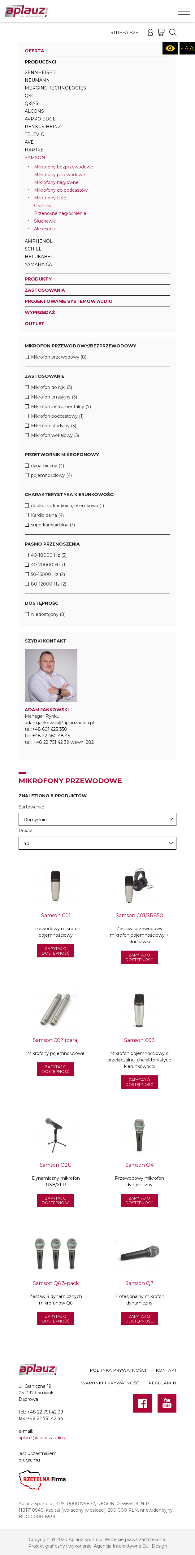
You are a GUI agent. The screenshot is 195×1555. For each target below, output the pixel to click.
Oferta (34, 51)
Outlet (35, 323)
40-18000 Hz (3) (49, 555)
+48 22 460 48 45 (51, 735)
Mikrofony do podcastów (61, 190)
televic (34, 134)
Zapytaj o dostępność (56, 951)
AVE (29, 142)
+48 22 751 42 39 (45, 1412)
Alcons (34, 111)
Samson (35, 157)
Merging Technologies (55, 88)
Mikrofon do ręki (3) (51, 387)
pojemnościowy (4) (51, 475)
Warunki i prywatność (110, 1382)
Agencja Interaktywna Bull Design (130, 1546)
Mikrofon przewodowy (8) (58, 357)
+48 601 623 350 (49, 729)
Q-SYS (31, 103)
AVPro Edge (40, 119)
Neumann (37, 80)
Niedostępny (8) (48, 614)
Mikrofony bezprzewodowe (63, 167)
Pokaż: (26, 831)
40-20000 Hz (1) (49, 565)
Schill (33, 249)
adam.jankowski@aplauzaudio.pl (59, 722)
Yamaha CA (38, 264)
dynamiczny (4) (47, 465)
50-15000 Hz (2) (48, 574)
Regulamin (162, 1382)
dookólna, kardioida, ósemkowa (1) (67, 505)
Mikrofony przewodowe (59, 174)
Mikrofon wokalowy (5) (55, 435)
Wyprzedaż (40, 312)
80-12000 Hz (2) (48, 584)
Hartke (34, 150)
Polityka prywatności (118, 1370)
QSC (29, 95)
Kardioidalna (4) (47, 515)
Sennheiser (40, 72)
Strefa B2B (124, 32)
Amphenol (39, 241)
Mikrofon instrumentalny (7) (61, 406)
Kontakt (166, 1370)
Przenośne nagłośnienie (60, 213)
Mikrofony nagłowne (56, 182)
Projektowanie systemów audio (69, 301)
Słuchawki (45, 221)
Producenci (40, 62)
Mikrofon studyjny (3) (53, 426)
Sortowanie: (31, 807)
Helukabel (39, 256)
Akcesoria (44, 229)
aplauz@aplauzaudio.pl (43, 1437)
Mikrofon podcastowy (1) (57, 416)
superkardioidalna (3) (53, 525)
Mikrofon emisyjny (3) (54, 397)
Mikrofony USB (50, 198)
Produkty (38, 279)
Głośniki (42, 205)
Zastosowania (45, 290)
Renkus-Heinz (43, 126)
